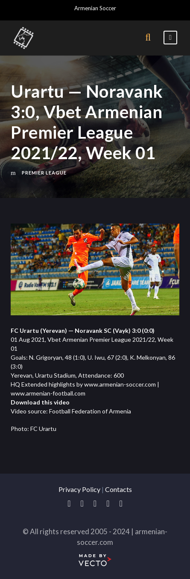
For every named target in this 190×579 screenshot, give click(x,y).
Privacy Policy (79, 489)
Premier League (44, 172)
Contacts (118, 489)
